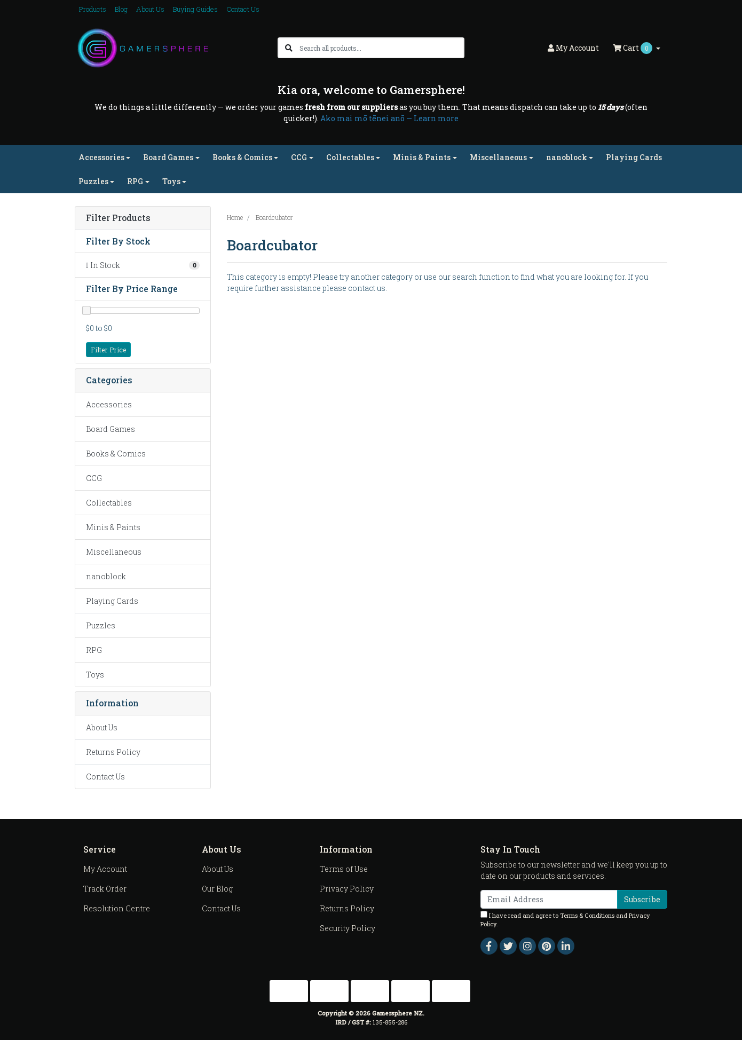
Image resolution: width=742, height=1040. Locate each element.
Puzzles (100, 625)
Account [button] (573, 48)
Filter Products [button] (118, 218)
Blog (121, 9)
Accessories (109, 404)
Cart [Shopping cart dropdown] (633, 48)
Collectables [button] (350, 157)
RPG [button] (135, 181)
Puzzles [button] (93, 181)
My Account (105, 869)
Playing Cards (634, 157)
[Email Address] (549, 899)
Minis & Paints (113, 527)
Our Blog (217, 889)
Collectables (109, 503)
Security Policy (347, 928)
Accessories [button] (101, 157)
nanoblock (106, 576)
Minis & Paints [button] (422, 157)
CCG (94, 478)
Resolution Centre (116, 908)
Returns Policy (113, 752)
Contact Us (242, 9)
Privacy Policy (347, 889)
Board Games (110, 429)
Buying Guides (195, 9)
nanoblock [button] (566, 157)
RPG (94, 650)
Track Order (105, 889)
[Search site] (288, 47)
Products (92, 9)
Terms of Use (344, 869)
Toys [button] (171, 181)
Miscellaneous (113, 552)
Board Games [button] (168, 157)
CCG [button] (299, 157)
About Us (150, 9)
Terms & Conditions (587, 915)
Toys (95, 674)
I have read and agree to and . (565, 919)
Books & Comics (116, 453)
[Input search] (381, 47)
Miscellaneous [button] (498, 157)
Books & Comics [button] (242, 157)
